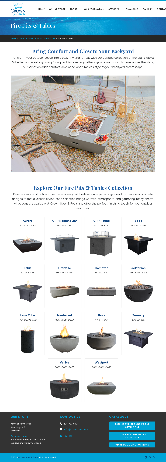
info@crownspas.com (76, 429)
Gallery (148, 9)
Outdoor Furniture (27, 38)
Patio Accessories (46, 38)
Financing (132, 9)
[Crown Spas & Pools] (18, 9)
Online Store (57, 9)
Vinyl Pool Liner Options (132, 445)
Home (41, 9)
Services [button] (114, 9)
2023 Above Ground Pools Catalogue (132, 425)
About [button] (75, 9)
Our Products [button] (94, 9)
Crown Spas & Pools (28, 457)
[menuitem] (42, 9)
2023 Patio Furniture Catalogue (132, 436)
